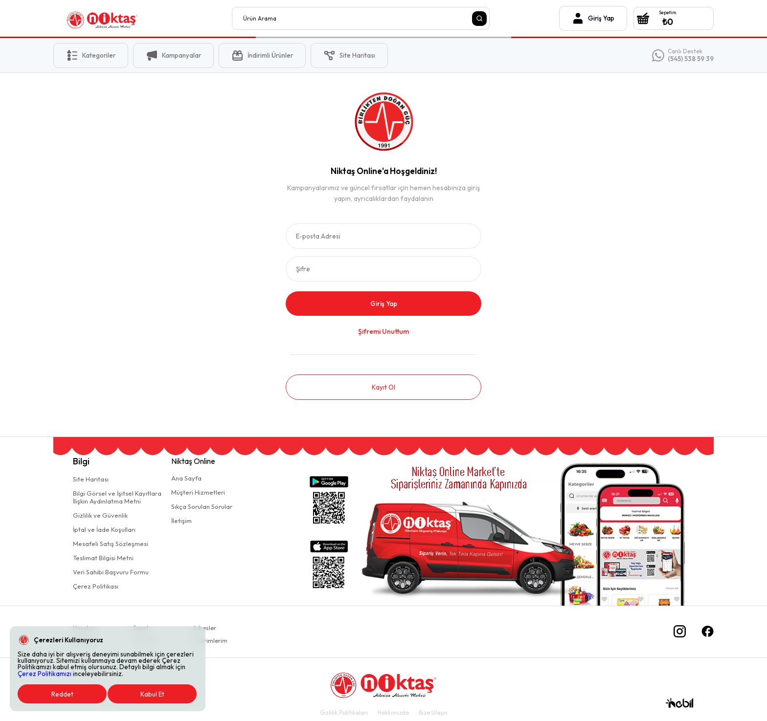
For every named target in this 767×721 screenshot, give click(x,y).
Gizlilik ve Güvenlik (100, 515)
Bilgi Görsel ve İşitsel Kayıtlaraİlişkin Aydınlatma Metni (117, 497)
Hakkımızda (393, 712)
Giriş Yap (383, 303)
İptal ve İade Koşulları (104, 529)
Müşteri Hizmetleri (198, 492)
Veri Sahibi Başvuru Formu (111, 572)
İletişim (181, 520)
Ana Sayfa (186, 478)
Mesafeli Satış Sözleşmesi (110, 543)
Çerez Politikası (95, 586)
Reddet (62, 694)
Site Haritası (91, 479)
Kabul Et (152, 694)
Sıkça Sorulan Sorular (201, 506)
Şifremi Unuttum (383, 331)
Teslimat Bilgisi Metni (103, 558)
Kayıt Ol (383, 387)
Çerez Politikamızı (44, 673)
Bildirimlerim (210, 640)
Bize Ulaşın (433, 712)
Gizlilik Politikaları (344, 712)
